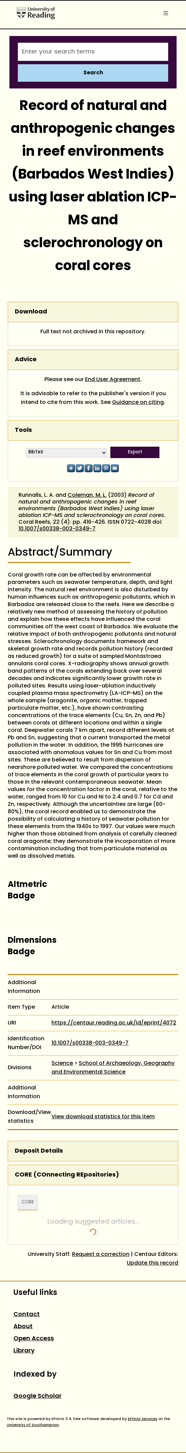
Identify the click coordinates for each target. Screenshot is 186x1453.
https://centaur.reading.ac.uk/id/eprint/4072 (113, 1023)
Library (24, 1351)
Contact (26, 1314)
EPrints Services (142, 1419)
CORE (28, 1202)
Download (31, 312)
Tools (23, 430)
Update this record (152, 1263)
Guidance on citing (138, 402)
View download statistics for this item (103, 1117)
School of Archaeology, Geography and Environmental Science (113, 1068)
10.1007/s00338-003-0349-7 (57, 529)
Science (62, 1063)
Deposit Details (39, 1151)
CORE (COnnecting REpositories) (67, 1175)
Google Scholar (37, 1396)
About (23, 1326)
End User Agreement (112, 379)
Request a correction (100, 1254)
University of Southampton (33, 1425)
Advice (26, 360)
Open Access (33, 1339)
